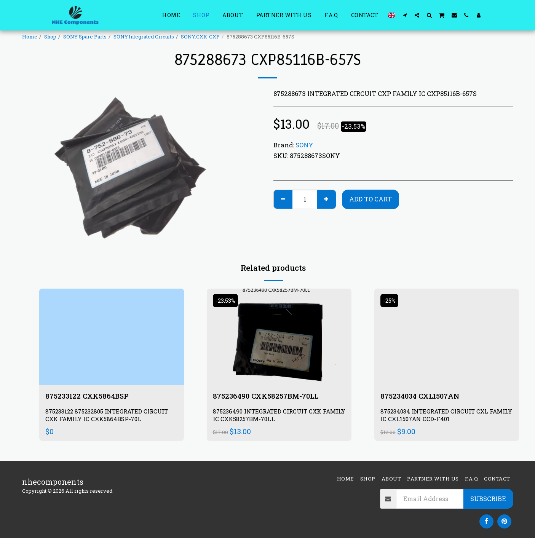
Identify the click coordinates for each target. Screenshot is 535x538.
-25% (390, 301)
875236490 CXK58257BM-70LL (268, 396)
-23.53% (227, 301)
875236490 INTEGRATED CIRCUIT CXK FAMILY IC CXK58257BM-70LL (270, 416)
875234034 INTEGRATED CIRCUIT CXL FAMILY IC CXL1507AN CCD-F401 (437, 416)
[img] (111, 337)
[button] (404, 15)
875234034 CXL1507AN (422, 396)
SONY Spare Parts (85, 36)
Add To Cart (370, 199)
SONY (304, 145)
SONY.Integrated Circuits (143, 36)
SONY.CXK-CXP (200, 36)
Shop (50, 36)
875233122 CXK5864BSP (89, 396)
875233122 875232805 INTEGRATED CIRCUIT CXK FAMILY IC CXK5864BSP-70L (110, 416)
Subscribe (488, 499)
